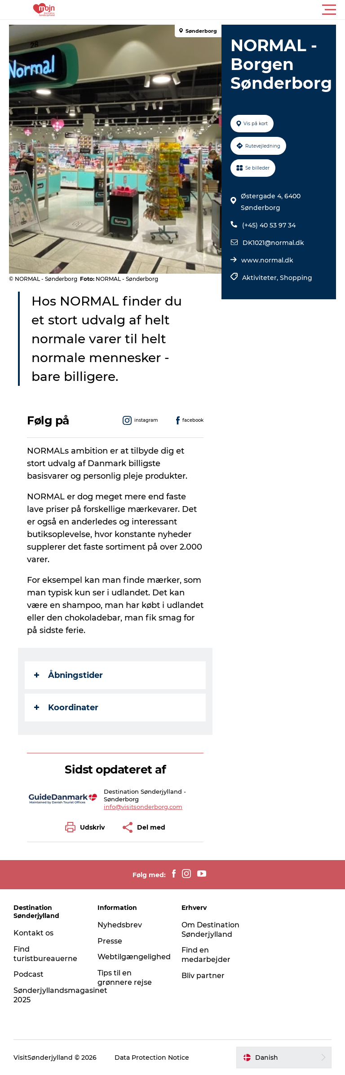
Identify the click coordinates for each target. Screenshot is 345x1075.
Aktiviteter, (261, 278)
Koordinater (66, 707)
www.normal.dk (267, 260)
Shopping (296, 278)
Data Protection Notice (152, 1057)
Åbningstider (68, 675)
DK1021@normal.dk (273, 243)
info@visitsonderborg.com (143, 806)
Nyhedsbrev (119, 925)
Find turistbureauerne (45, 954)
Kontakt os (33, 933)
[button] (213, 9)
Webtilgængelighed (134, 957)
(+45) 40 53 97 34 (269, 225)
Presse (109, 941)
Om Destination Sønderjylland (210, 930)
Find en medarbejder (205, 955)
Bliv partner (203, 975)
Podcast (28, 974)
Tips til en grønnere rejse (124, 978)
